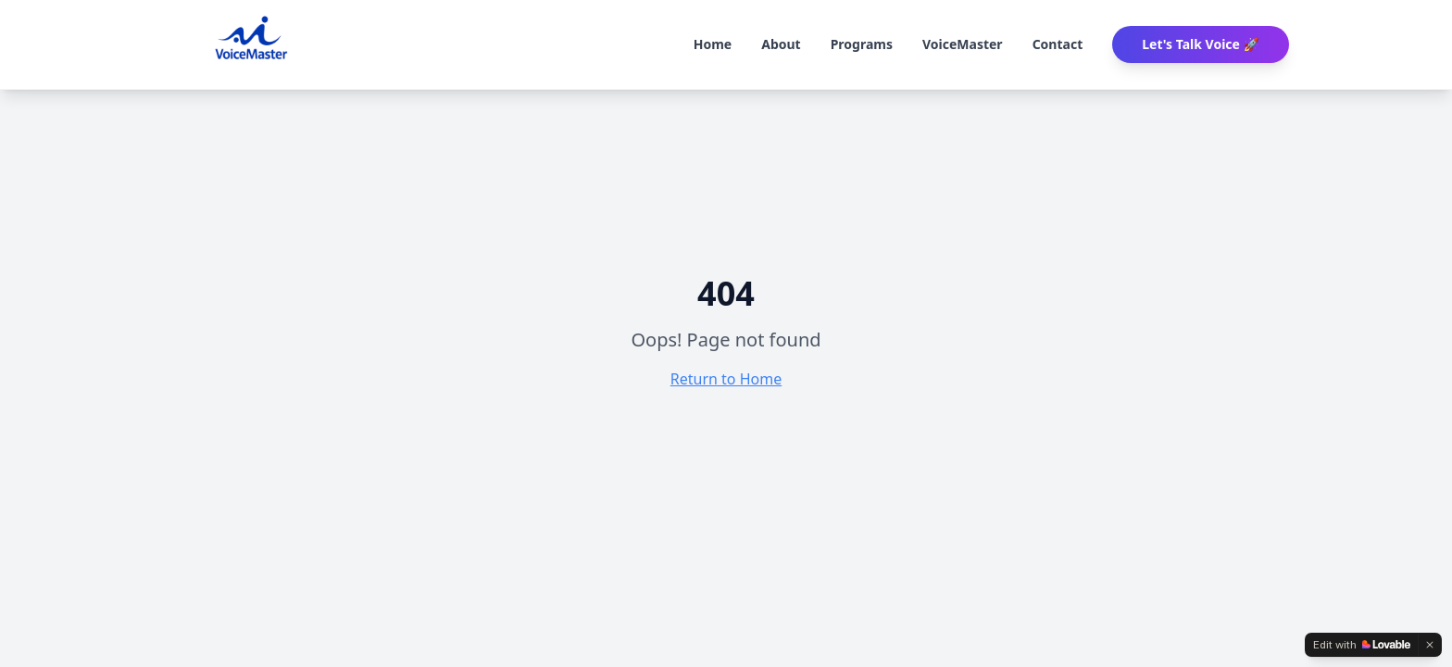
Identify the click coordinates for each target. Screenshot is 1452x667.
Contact (1058, 44)
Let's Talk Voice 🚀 (1200, 44)
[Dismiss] (1430, 645)
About (780, 44)
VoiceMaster (962, 44)
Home (713, 44)
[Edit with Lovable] (1362, 645)
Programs (862, 44)
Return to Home (726, 379)
